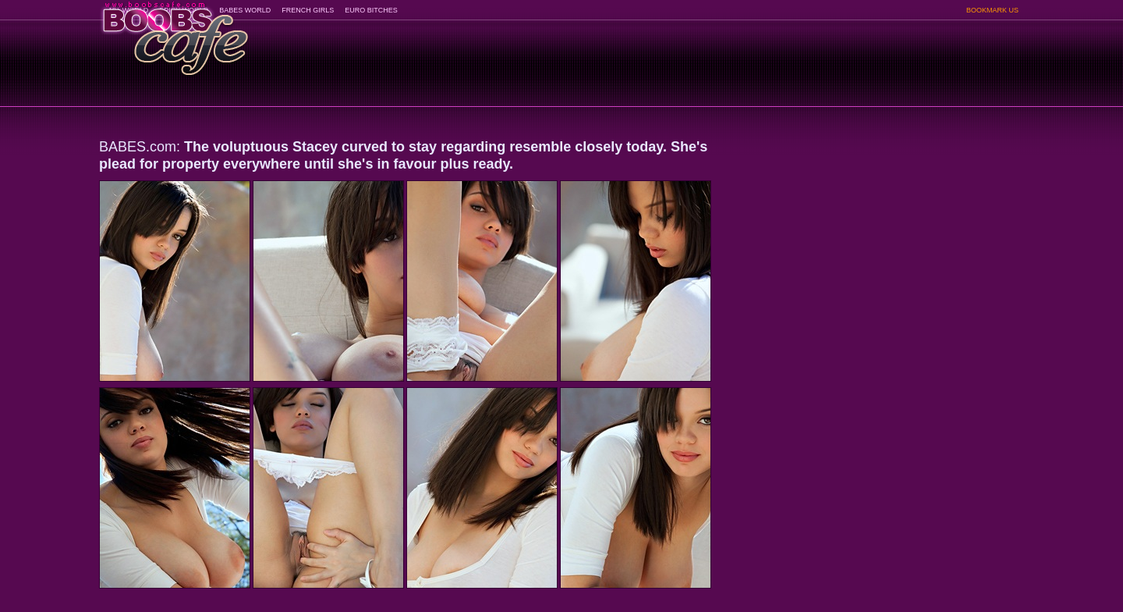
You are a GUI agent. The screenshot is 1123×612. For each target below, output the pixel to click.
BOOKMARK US (992, 10)
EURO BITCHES (371, 10)
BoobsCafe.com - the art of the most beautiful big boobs (174, 33)
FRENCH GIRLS (308, 10)
